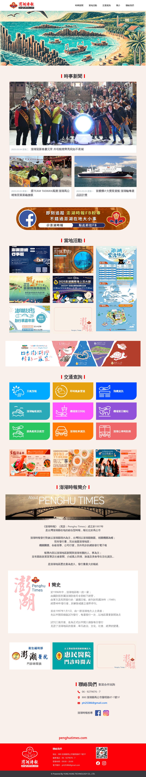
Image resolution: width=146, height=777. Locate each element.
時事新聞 (79, 5)
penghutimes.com (73, 738)
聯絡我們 (130, 5)
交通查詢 (106, 5)
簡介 (118, 5)
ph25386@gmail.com (94, 702)
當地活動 (93, 5)
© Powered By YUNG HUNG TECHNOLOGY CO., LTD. (73, 774)
